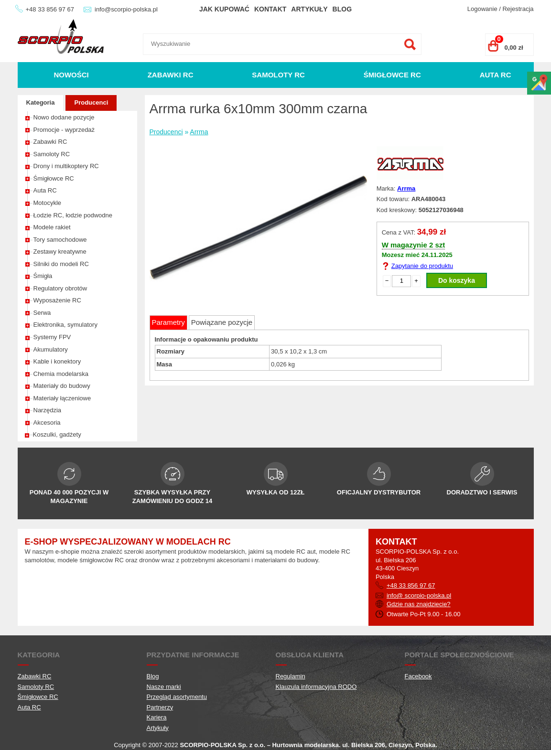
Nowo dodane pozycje (64, 117)
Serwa (42, 312)
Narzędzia (47, 410)
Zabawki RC (171, 75)
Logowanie (482, 8)
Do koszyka (456, 280)
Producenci (91, 102)
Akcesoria (47, 422)
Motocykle (47, 202)
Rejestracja (517, 8)
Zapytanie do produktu (422, 265)
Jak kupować (224, 9)
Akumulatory (50, 349)
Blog (342, 9)
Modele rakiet (52, 227)
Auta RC (495, 75)
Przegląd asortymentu (177, 696)
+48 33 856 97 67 (50, 9)
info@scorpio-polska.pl (126, 9)
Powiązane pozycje (221, 322)
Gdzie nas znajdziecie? (419, 604)
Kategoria (40, 102)
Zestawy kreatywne (59, 251)
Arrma (199, 132)
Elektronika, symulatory (65, 324)
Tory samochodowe (60, 239)
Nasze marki (164, 686)
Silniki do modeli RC (61, 264)
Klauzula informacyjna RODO (316, 686)
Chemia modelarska (61, 373)
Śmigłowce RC (392, 75)
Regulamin (290, 676)
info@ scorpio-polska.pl (419, 595)
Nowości (71, 75)
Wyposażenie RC (57, 300)
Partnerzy (160, 707)
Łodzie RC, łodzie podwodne (73, 215)
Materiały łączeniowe (62, 398)
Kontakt (270, 9)
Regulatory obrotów (60, 288)
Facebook (418, 676)
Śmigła (43, 275)
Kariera (157, 717)
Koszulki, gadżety (57, 434)
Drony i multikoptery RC (66, 166)
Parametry (168, 322)
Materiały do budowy (61, 385)
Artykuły (309, 9)
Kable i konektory (57, 361)
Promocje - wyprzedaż (64, 129)
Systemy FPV (52, 337)
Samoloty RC (278, 75)
